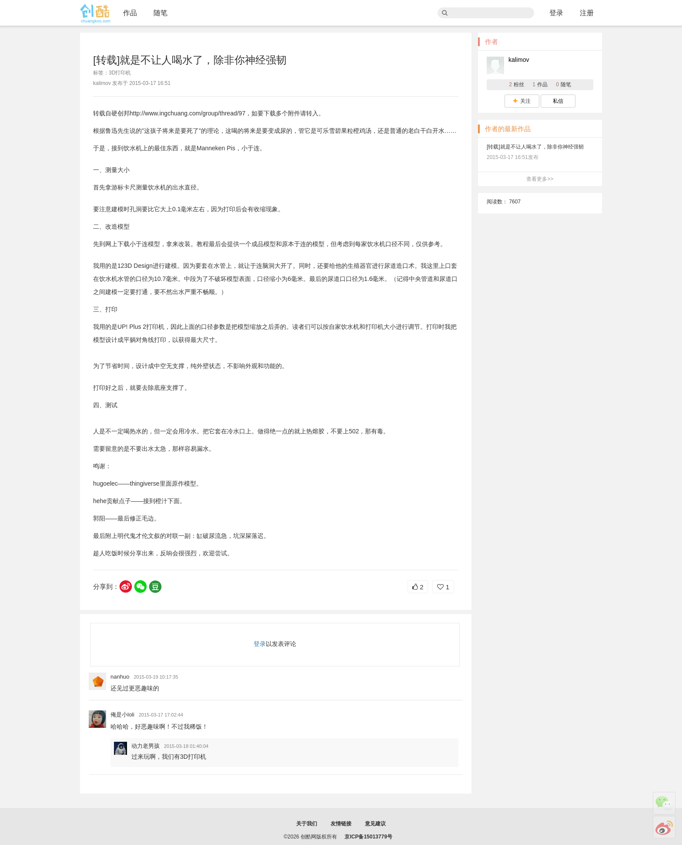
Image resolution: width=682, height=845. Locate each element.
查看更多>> (539, 179)
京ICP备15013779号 (368, 837)
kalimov (518, 59)
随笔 (160, 13)
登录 (556, 13)
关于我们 (306, 824)
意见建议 (375, 824)
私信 (558, 101)
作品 (130, 13)
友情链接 (341, 824)
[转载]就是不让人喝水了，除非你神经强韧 (535, 147)
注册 (587, 13)
